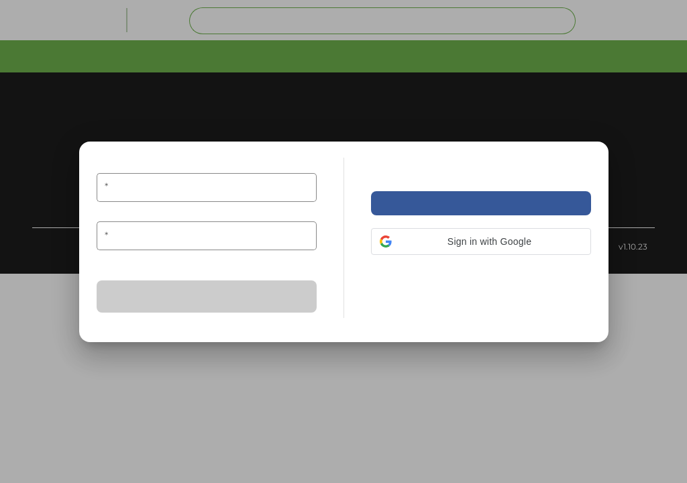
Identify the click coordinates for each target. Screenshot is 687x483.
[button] (481, 241)
